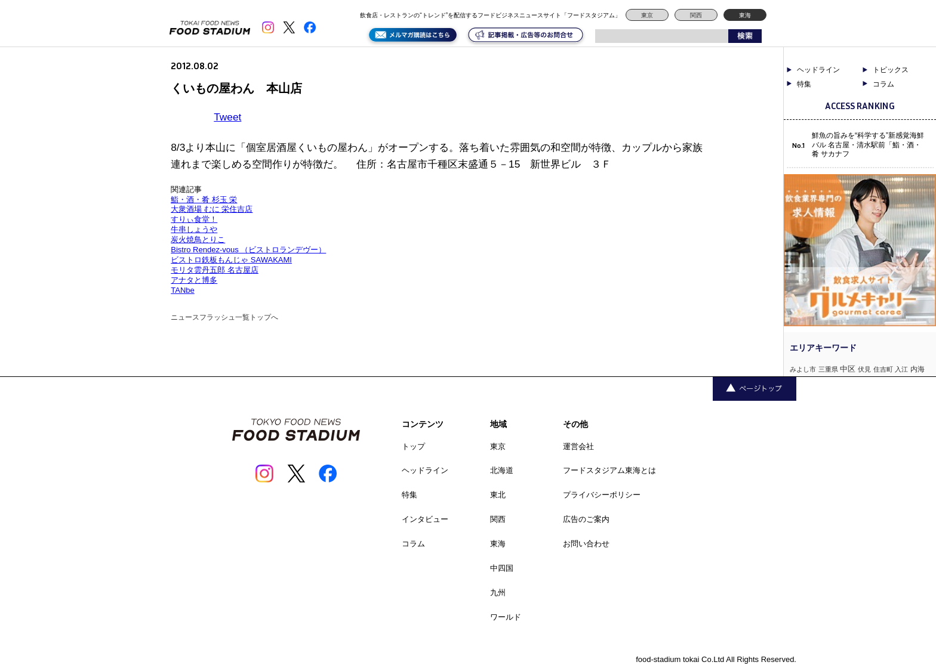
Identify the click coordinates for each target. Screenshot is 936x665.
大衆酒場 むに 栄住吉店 (212, 209)
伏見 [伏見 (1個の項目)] (864, 369)
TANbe (183, 290)
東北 (498, 494)
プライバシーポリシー (602, 494)
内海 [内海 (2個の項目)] (917, 369)
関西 (696, 15)
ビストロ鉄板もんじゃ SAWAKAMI (231, 259)
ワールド (505, 617)
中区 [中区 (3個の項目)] (847, 368)
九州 (498, 592)
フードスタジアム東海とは (609, 470)
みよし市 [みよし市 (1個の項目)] (803, 369)
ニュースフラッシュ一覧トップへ (224, 317)
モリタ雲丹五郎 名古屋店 (214, 269)
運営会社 (578, 446)
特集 (804, 84)
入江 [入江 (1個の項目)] (901, 369)
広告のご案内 (586, 519)
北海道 (501, 470)
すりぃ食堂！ (194, 219)
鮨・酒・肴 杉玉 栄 (204, 199)
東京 (647, 15)
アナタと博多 (194, 280)
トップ (413, 446)
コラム (883, 84)
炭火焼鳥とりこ (198, 239)
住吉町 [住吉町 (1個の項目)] (883, 369)
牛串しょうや (194, 229)
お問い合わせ (586, 543)
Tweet (227, 117)
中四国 (501, 568)
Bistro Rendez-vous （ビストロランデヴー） (248, 249)
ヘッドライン (818, 70)
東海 (745, 15)
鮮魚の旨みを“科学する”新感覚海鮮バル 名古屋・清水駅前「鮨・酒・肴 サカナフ (868, 144)
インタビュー (425, 519)
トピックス (891, 70)
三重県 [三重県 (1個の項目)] (828, 369)
